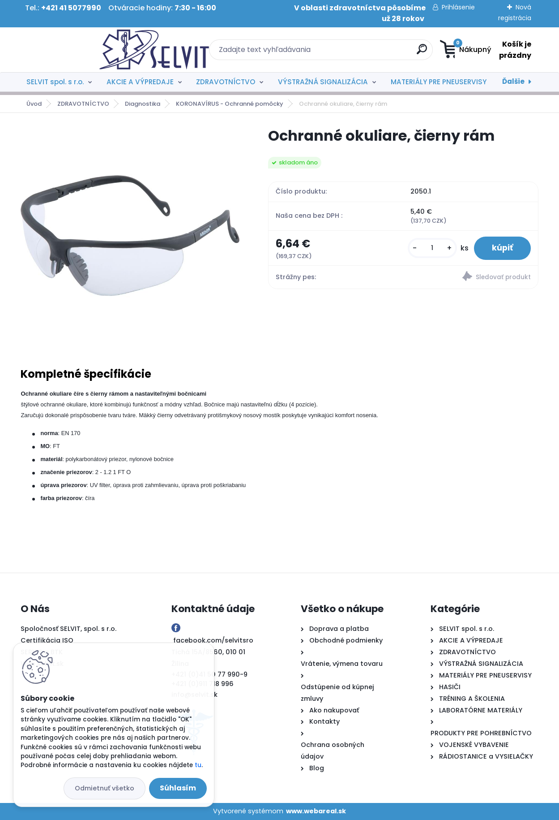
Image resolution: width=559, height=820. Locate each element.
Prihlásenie (458, 7)
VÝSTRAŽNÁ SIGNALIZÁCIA (323, 81)
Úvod (34, 103)
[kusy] (432, 248)
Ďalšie (513, 81)
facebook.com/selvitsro (213, 640)
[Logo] (75, 49)
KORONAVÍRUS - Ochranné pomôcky (229, 103)
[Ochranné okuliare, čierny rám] (130, 235)
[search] (367, 52)
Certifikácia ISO (47, 640)
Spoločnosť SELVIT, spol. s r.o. (68, 628)
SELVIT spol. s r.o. (55, 81)
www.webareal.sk (316, 811)
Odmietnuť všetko (104, 788)
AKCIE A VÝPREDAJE (140, 81)
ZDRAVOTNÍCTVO (225, 81)
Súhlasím (178, 788)
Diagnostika (142, 103)
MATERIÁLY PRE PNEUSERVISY (438, 81)
